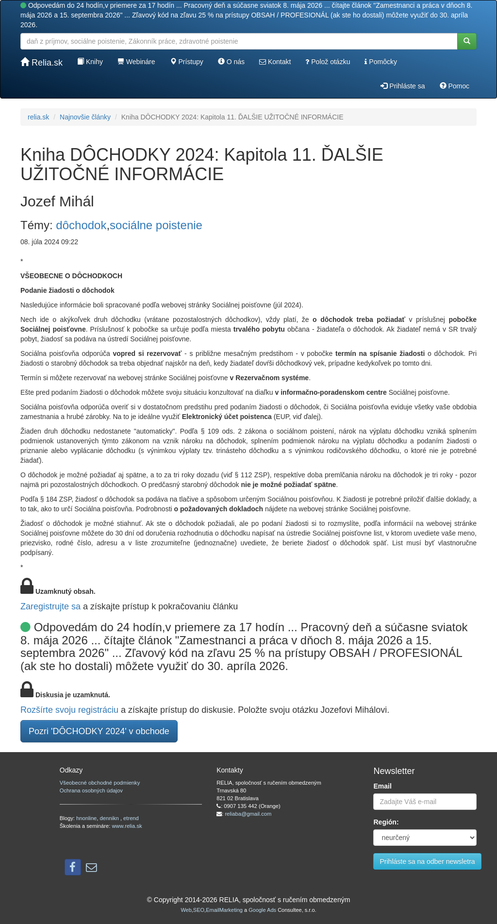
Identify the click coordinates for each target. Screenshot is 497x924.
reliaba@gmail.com (248, 814)
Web (186, 910)
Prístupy (186, 62)
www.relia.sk (127, 826)
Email (382, 786)
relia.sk (38, 117)
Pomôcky (380, 62)
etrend (131, 818)
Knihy (90, 62)
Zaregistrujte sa (50, 606)
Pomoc (454, 86)
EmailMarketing (224, 910)
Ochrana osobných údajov (91, 790)
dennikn (110, 818)
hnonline (86, 818)
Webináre (136, 62)
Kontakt (275, 62)
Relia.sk (41, 62)
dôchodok (81, 225)
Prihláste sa (403, 86)
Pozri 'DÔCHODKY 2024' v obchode (99, 731)
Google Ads (262, 910)
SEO (198, 910)
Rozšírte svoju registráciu (69, 710)
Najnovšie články (85, 117)
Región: (385, 822)
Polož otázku (327, 62)
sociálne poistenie (156, 225)
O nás (231, 62)
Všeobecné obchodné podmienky (100, 783)
